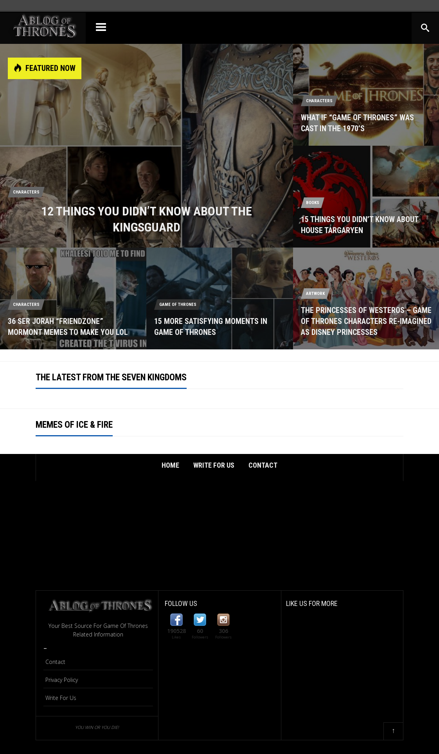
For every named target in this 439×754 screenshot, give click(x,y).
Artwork (315, 293)
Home (170, 465)
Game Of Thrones (177, 304)
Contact (262, 465)
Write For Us (213, 465)
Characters (26, 192)
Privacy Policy (61, 679)
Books (312, 202)
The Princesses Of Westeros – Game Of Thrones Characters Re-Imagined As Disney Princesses (366, 321)
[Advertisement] (219, 535)
